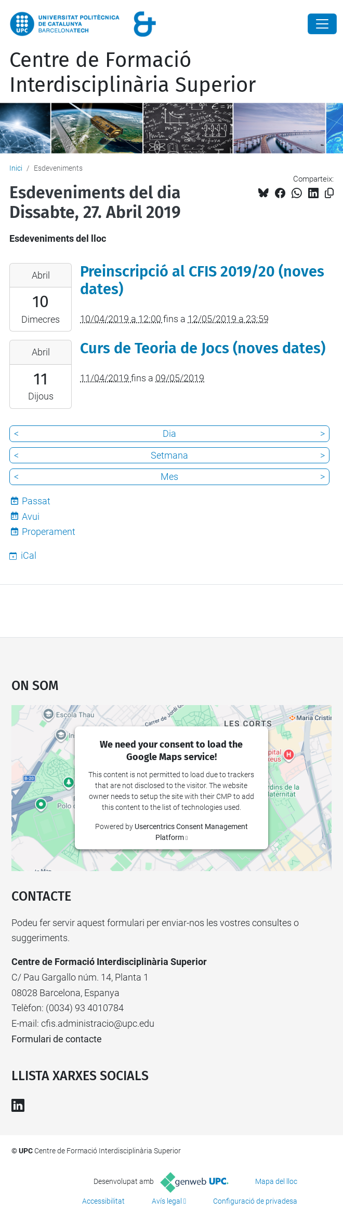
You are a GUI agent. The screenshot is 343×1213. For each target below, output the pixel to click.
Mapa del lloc (276, 1181)
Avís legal (167, 1201)
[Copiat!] (329, 193)
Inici (15, 168)
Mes (169, 476)
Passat (36, 500)
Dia (169, 433)
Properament (48, 531)
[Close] (322, 23)
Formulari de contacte (56, 1038)
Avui (30, 516)
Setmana (169, 455)
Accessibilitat (103, 1201)
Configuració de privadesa (255, 1201)
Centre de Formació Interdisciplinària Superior (132, 73)
